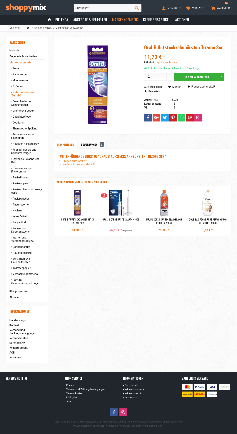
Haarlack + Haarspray (25, 143)
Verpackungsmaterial (25, 274)
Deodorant (18, 122)
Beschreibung (65, 144)
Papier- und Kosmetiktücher (21, 230)
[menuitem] (220, 8)
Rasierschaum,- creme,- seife (26, 191)
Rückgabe (71, 397)
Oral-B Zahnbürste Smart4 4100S (120, 219)
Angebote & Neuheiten (23, 56)
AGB (12, 352)
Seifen (16, 68)
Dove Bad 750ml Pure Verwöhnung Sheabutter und (208, 221)
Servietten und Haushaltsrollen (20, 260)
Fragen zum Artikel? (201, 86)
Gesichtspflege (21, 116)
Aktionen (14, 297)
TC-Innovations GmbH (153, 426)
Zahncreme (19, 74)
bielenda (14, 50)
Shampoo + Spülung (24, 128)
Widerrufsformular (135, 389)
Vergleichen (153, 86)
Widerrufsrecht (18, 347)
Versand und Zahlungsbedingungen (22, 331)
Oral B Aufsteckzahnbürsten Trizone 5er (77, 221)
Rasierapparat (20, 183)
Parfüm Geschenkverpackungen (25, 281)
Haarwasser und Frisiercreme (21, 170)
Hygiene (17, 210)
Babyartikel (19, 222)
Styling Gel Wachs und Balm (25, 160)
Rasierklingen (20, 177)
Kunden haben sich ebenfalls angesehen (82, 182)
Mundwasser (20, 80)
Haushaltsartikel (22, 252)
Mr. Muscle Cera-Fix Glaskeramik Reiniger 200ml (164, 221)
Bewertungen (92, 144)
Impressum (16, 357)
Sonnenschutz (21, 247)
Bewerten (152, 91)
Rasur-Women (21, 204)
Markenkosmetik (20, 62)
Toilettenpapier (21, 268)
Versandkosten (18, 338)
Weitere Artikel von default (77, 164)
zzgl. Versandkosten (166, 62)
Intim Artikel (19, 216)
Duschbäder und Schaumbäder (21, 103)
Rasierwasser (20, 198)
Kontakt (14, 325)
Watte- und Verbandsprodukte (22, 239)
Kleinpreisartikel (18, 291)
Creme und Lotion (23, 110)
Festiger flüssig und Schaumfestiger (23, 151)
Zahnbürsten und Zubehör (23, 94)
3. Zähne (17, 86)
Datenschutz (17, 343)
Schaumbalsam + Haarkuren (22, 136)
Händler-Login (17, 320)
